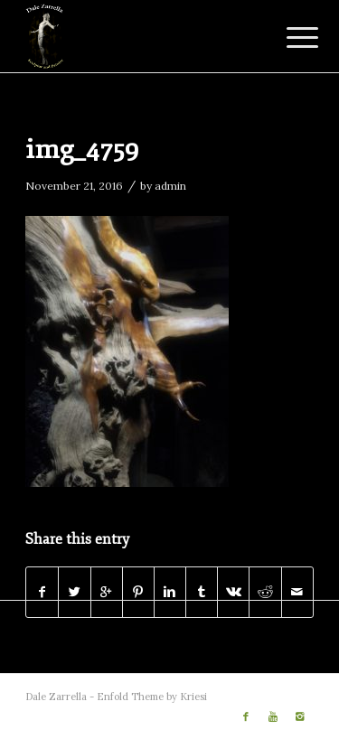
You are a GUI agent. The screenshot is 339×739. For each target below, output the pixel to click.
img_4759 (82, 149)
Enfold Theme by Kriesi (152, 696)
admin (170, 185)
